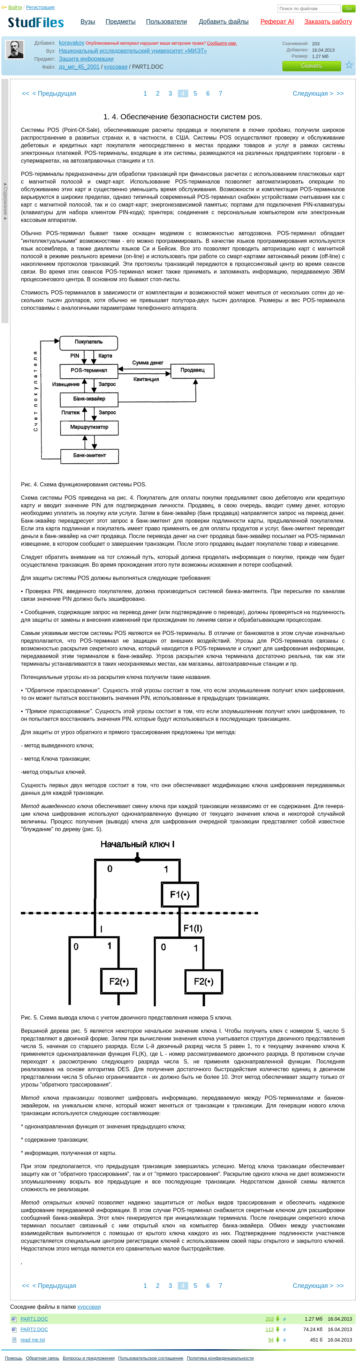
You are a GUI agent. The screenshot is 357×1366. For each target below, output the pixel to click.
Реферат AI (277, 21)
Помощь (13, 1358)
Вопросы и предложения (89, 1358)
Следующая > (313, 93)
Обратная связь (42, 1358)
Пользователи (166, 21)
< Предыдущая (54, 93)
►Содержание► (5, 201)
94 (271, 1340)
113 (270, 1329)
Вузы (88, 21)
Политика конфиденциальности (220, 1358)
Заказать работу (328, 21)
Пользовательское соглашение (150, 1358)
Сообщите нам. (222, 43)
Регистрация (40, 7)
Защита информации (86, 59)
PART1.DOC (34, 1319)
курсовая (116, 67)
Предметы (121, 21)
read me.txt (33, 1340)
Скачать (311, 66)
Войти (15, 7)
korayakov (71, 43)
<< (25, 93)
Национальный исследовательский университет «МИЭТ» (133, 51)
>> (340, 93)
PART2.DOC (34, 1329)
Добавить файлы (224, 21)
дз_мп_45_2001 (79, 67)
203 (270, 1319)
